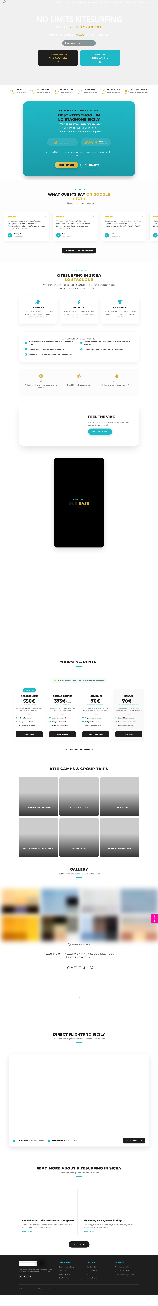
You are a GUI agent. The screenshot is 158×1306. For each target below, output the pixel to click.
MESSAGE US (92, 165)
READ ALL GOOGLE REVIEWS (79, 250)
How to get (130, 2)
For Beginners (92, 1271)
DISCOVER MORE (100, 432)
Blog (88, 1274)
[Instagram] (25, 1276)
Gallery (103, 2)
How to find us (92, 1278)
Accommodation (116, 2)
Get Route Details (134, 1140)
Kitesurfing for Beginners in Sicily (103, 1220)
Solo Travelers (64, 1278)
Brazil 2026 (63, 1271)
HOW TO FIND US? (79, 968)
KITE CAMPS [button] (93, 2)
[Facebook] (20, 1276)
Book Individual (96, 734)
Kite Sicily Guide (92, 1267)
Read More (28, 1232)
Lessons (81, 2)
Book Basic (29, 734)
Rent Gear (129, 734)
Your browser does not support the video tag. (79, 470)
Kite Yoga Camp (64, 1274)
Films (148, 2)
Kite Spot (71, 2)
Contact (140, 2)
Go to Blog (79, 1244)
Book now (155, 918)
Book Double (62, 734)
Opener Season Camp (66, 1267)
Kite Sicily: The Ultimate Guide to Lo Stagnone (48, 1220)
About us (61, 2)
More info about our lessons (79, 749)
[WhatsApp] (30, 1276)
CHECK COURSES (66, 165)
